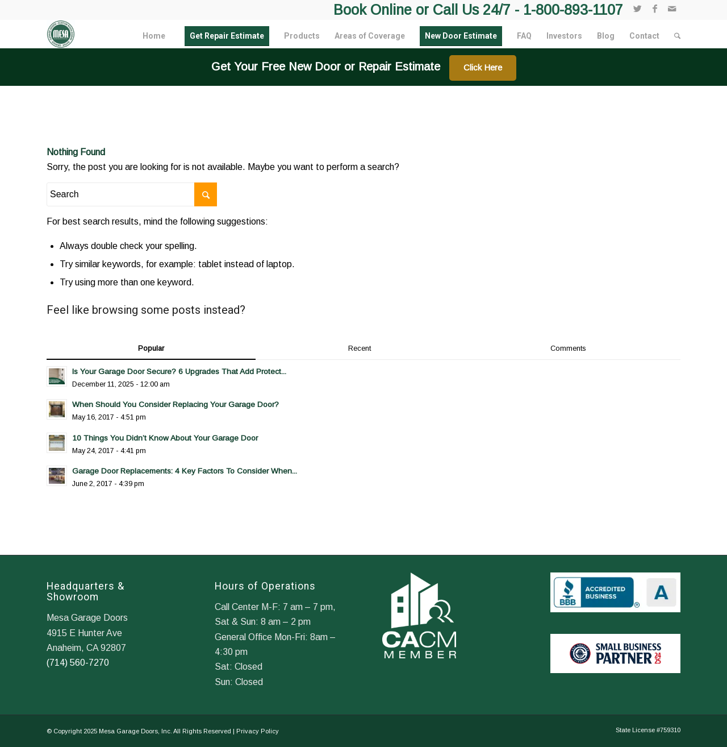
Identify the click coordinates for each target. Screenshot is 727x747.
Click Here (482, 67)
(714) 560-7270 (78, 662)
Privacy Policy (257, 731)
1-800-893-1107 (573, 10)
